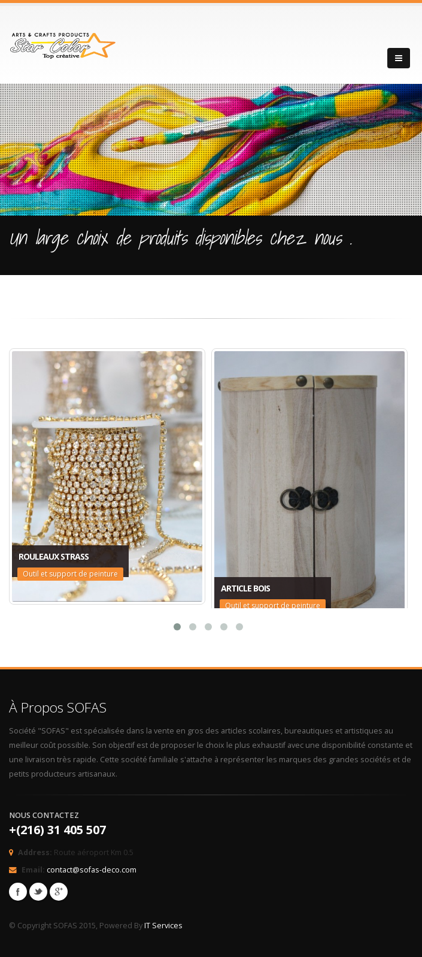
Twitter (38, 892)
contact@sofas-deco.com (91, 870)
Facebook (18, 892)
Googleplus (59, 892)
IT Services (163, 925)
